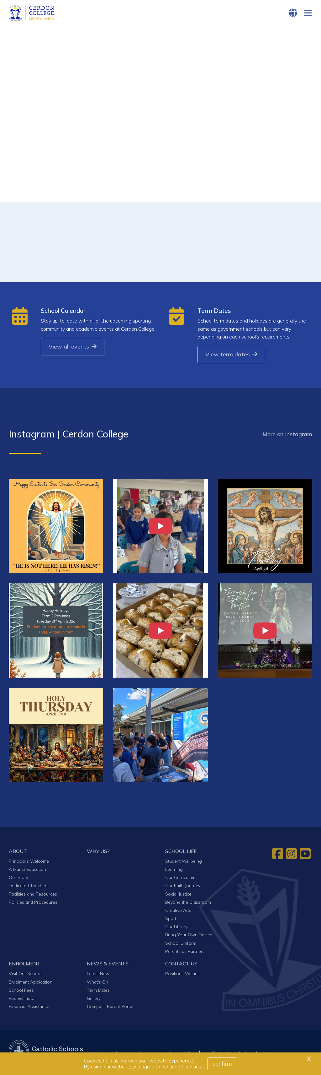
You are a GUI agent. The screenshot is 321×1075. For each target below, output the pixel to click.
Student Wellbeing (183, 863)
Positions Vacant (182, 975)
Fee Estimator (22, 999)
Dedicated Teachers (29, 887)
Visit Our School (25, 975)
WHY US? (98, 853)
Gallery (94, 999)
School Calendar (63, 312)
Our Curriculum (180, 879)
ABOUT (18, 853)
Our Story (18, 879)
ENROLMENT (24, 965)
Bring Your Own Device (188, 936)
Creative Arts (178, 912)
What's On (97, 983)
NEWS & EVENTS (108, 965)
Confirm (222, 1063)
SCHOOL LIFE (181, 853)
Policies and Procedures (33, 903)
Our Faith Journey (182, 887)
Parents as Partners (185, 952)
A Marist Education (27, 871)
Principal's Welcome (29, 863)
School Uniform (180, 944)
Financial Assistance (29, 1008)
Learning (174, 871)
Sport (170, 920)
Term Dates (214, 312)
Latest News (99, 975)
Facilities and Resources (33, 895)
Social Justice (178, 895)
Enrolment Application (30, 983)
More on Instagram (287, 436)
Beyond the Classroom (188, 903)
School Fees (21, 991)
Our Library (176, 928)
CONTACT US (181, 965)
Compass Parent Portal (110, 1008)
